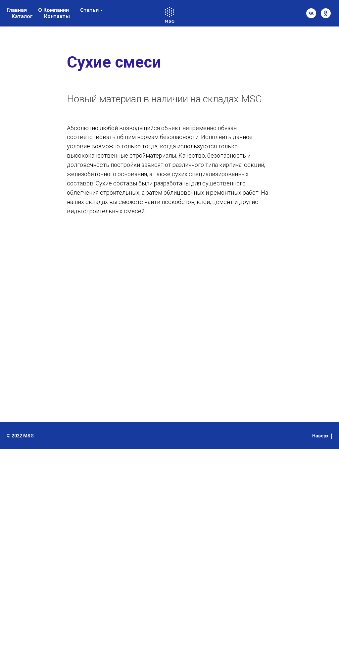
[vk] (311, 13)
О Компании (53, 10)
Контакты (57, 16)
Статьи (89, 10)
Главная (17, 10)
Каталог (22, 16)
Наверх (322, 436)
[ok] (326, 13)
